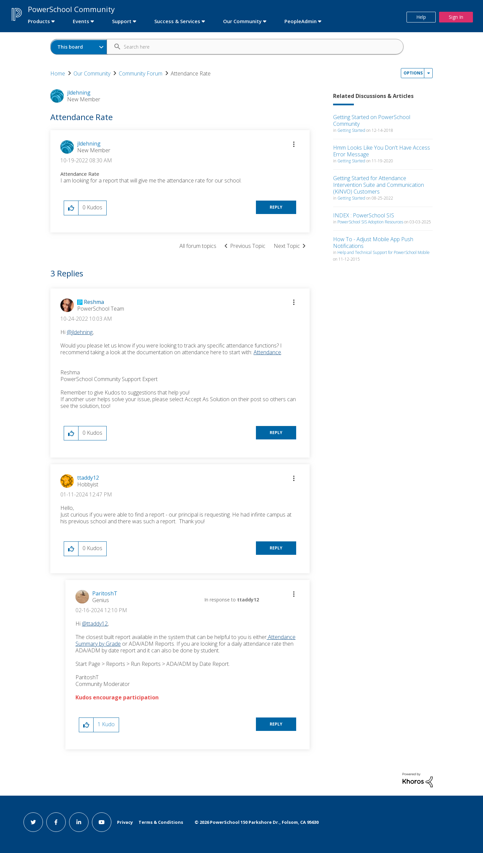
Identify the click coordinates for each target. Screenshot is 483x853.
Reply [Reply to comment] (276, 432)
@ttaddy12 (95, 623)
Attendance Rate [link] (191, 73)
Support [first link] (121, 21)
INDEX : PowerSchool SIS (363, 215)
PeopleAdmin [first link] (300, 21)
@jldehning (80, 332)
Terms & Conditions (161, 822)
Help (421, 17)
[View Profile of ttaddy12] (88, 477)
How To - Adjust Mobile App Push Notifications (373, 242)
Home (57, 73)
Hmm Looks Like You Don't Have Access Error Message (381, 151)
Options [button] (413, 73)
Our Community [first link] (242, 21)
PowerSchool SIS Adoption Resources (370, 222)
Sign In (456, 17)
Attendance (267, 352)
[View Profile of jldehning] (89, 143)
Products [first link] (39, 21)
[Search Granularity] (79, 46)
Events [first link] (81, 21)
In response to (231, 599)
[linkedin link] (79, 822)
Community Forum (140, 73)
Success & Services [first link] (177, 21)
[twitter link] (33, 822)
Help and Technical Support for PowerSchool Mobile (383, 252)
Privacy (125, 822)
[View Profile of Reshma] (94, 302)
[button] (294, 144)
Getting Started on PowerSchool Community (371, 120)
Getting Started (351, 130)
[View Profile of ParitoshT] (104, 593)
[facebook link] (56, 822)
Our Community (91, 73)
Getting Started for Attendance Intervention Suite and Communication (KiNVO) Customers (378, 184)
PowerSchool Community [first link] (71, 9)
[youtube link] (101, 822)
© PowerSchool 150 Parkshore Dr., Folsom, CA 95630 (257, 822)
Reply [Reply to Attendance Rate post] (276, 207)
